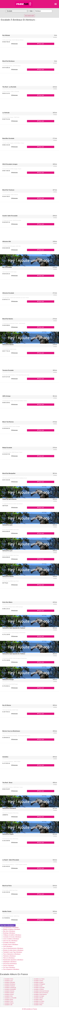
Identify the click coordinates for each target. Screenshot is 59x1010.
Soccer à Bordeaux (8, 965)
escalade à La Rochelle (10, 997)
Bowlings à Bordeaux (9, 933)
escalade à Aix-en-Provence (41, 992)
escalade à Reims (9, 1003)
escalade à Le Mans (39, 1001)
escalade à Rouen (9, 994)
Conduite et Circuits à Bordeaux (12, 937)
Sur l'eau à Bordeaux (9, 967)
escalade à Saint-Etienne (40, 994)
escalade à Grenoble (39, 987)
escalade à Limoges (39, 996)
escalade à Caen (38, 985)
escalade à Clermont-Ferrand (41, 991)
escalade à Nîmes (38, 997)
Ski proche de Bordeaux (10, 963)
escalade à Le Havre (39, 979)
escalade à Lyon (8, 980)
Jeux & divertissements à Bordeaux (13, 948)
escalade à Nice (8, 996)
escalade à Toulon (38, 980)
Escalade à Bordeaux (9, 942)
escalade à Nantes (9, 992)
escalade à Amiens (39, 1003)
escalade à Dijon (38, 999)
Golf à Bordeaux (7, 946)
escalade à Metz (38, 1004)
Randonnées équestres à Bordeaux (13, 959)
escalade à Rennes (9, 991)
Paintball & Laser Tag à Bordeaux (12, 952)
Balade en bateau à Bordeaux (11, 929)
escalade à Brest (8, 999)
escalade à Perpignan (39, 984)
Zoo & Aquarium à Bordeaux (11, 969)
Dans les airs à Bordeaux (10, 940)
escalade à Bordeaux (9, 984)
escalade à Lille (8, 1004)
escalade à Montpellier (10, 989)
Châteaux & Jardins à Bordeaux (12, 935)
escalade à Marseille (9, 982)
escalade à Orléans (39, 989)
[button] (55, 4)
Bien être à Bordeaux (9, 931)
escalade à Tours (8, 1001)
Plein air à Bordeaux (9, 958)
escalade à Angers (38, 982)
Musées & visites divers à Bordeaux (13, 950)
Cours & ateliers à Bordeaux (11, 938)
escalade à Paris (8, 979)
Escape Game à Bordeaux (10, 944)
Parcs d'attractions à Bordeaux (11, 954)
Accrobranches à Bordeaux (11, 927)
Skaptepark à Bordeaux (9, 961)
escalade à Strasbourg (10, 987)
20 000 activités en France (29, 1009)
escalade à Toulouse (9, 985)
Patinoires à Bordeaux (9, 956)
